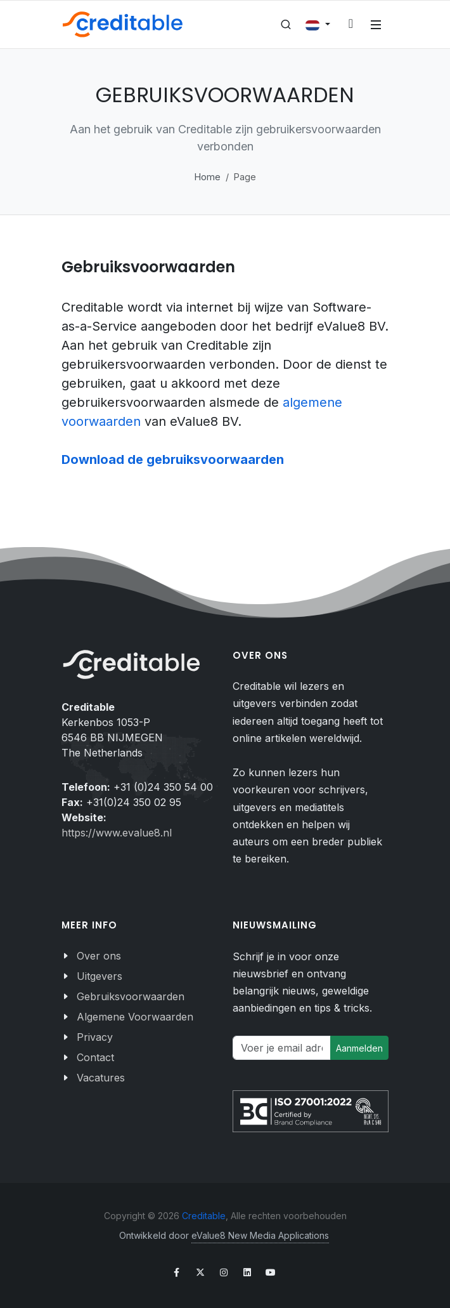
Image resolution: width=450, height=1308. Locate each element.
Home (208, 176)
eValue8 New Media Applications (260, 1235)
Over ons (99, 955)
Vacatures (101, 1077)
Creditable (204, 1215)
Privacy (95, 1037)
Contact (95, 1057)
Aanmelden (359, 1048)
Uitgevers (99, 976)
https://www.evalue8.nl (116, 832)
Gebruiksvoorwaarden (130, 996)
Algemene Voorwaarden (135, 1016)
